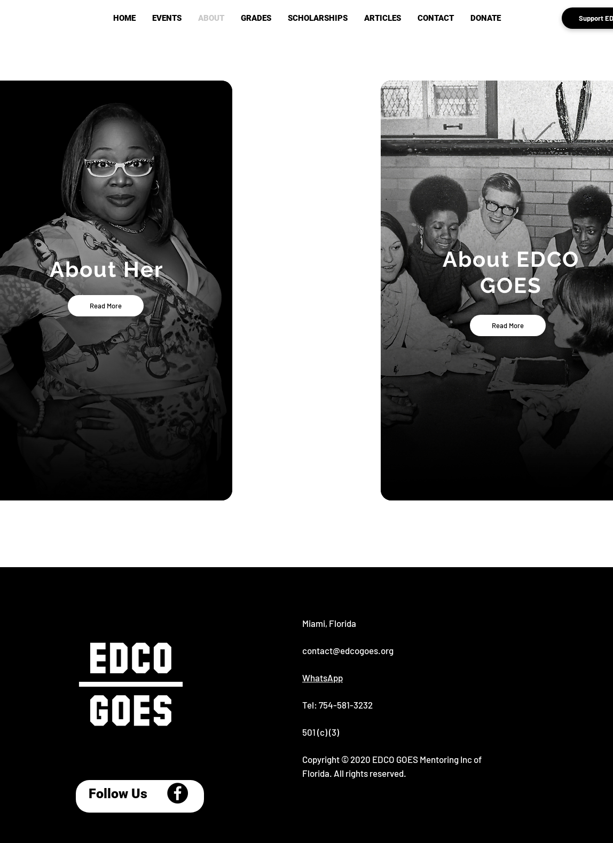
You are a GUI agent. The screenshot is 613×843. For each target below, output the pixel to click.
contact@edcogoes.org (348, 650)
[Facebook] (177, 793)
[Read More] (106, 305)
